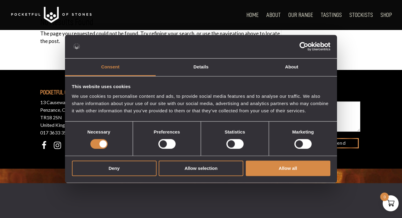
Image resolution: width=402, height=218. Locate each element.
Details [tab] (201, 66)
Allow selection (200, 168)
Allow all (288, 168)
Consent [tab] (110, 66)
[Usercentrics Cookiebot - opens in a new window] (303, 46)
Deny (114, 168)
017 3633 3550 (56, 132)
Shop (386, 15)
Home (252, 15)
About (273, 15)
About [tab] (291, 66)
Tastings (331, 15)
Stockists (361, 15)
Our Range (300, 15)
